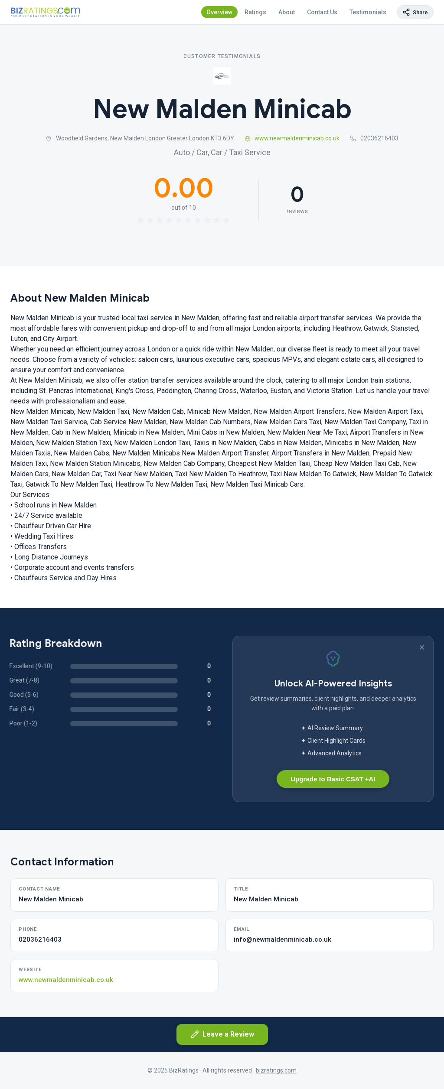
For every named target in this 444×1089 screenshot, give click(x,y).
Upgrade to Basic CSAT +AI (333, 779)
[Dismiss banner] (422, 647)
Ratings (255, 12)
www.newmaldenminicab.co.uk (292, 138)
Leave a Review (222, 1034)
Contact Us (322, 12)
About (286, 12)
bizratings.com (276, 1070)
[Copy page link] (415, 12)
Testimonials (367, 12)
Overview (219, 12)
